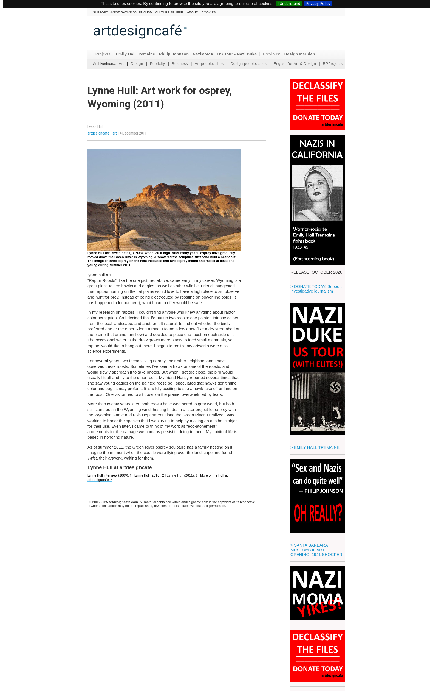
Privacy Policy (318, 3)
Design (137, 64)
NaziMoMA (203, 54)
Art (121, 64)
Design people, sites (249, 64)
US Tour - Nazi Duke (237, 54)
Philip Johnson (174, 54)
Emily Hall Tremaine (135, 54)
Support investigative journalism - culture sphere (138, 12)
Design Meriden (299, 54)
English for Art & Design (294, 64)
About (192, 12)
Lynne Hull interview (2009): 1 (109, 475)
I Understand (289, 3)
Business (180, 64)
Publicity (157, 64)
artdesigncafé (137, 30)
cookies (209, 12)
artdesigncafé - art (102, 133)
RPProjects (333, 64)
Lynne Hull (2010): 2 (149, 475)
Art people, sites (209, 64)
